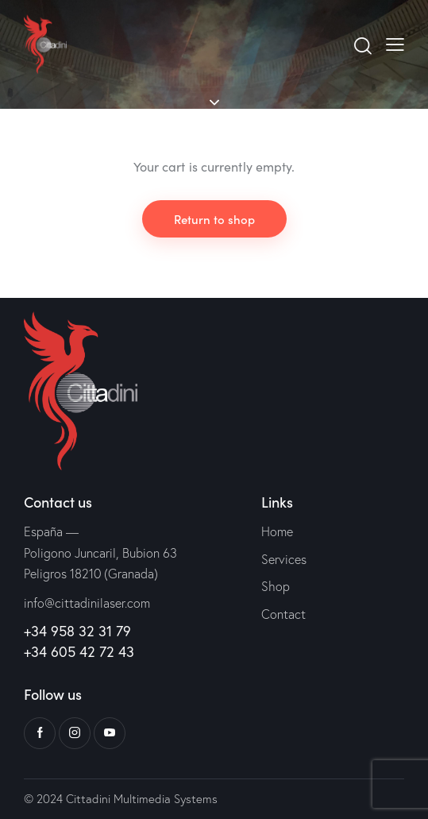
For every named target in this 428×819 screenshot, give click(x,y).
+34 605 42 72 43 (79, 652)
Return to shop (214, 219)
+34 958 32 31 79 (77, 631)
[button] (395, 44)
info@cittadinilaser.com (87, 603)
